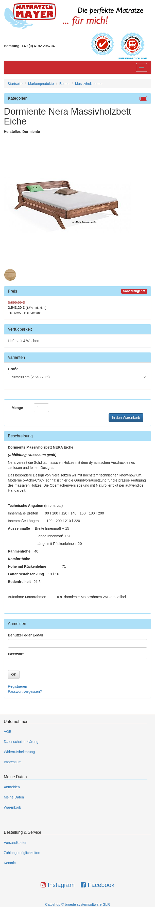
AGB (7, 732)
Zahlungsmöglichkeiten (22, 853)
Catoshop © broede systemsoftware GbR (77, 904)
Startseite (15, 84)
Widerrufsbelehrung (19, 752)
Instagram (58, 884)
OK (13, 674)
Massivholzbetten (88, 84)
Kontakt (10, 863)
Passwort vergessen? (25, 691)
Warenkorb (12, 807)
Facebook (97, 884)
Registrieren (17, 686)
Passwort (16, 654)
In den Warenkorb (126, 418)
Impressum (12, 762)
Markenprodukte (41, 84)
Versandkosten (15, 843)
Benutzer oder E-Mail (25, 635)
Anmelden (12, 787)
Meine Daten (14, 797)
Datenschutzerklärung (21, 742)
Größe (13, 369)
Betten (64, 84)
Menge (17, 408)
